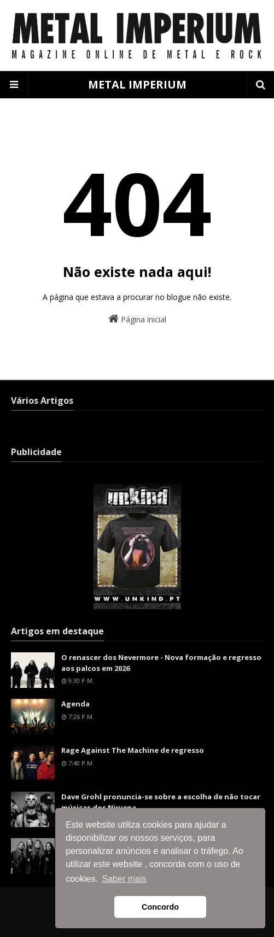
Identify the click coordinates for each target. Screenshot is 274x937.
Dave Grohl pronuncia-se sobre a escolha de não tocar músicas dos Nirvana (160, 802)
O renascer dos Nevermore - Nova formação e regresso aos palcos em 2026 (161, 662)
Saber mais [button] (124, 878)
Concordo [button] (160, 907)
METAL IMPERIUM (137, 84)
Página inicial (137, 319)
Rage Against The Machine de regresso (132, 750)
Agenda (75, 704)
